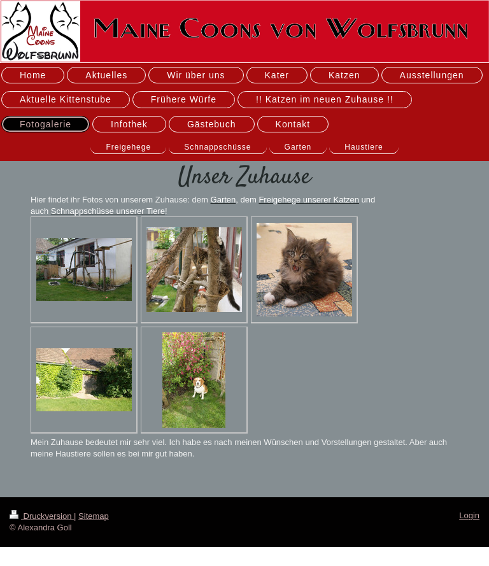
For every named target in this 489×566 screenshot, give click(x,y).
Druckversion (42, 516)
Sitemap (93, 516)
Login (469, 515)
